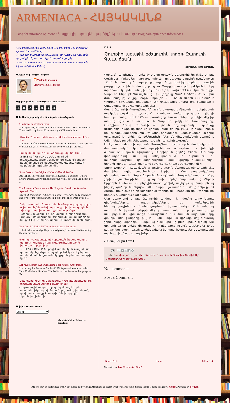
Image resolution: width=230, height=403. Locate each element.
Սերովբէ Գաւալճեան (132, 259)
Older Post (207, 361)
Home (160, 361)
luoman (172, 386)
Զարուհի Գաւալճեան (158, 255)
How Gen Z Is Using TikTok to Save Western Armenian (47, 226)
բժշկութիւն (137, 255)
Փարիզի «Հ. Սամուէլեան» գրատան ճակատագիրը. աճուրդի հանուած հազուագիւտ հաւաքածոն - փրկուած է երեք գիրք (53, 242)
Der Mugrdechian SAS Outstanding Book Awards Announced (50, 264)
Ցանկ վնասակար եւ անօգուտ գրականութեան (50, 153)
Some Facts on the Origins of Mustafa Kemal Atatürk (46, 172)
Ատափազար (121, 255)
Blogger (194, 386)
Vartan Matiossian (47, 80)
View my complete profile (47, 85)
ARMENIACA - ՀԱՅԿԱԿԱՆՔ (89, 18)
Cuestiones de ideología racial (34, 124)
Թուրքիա (178, 255)
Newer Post (111, 361)
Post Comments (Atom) (130, 367)
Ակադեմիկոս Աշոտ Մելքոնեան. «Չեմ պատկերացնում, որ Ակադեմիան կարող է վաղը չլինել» (55, 282)
